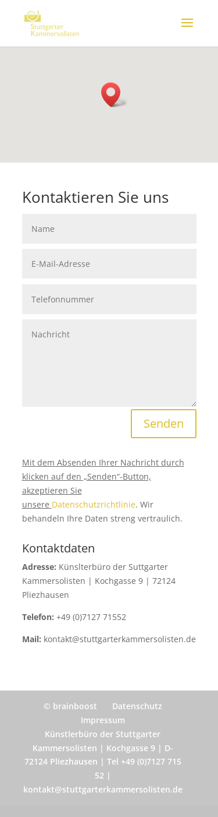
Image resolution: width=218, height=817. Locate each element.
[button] (114, 94)
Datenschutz (137, 706)
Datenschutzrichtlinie (93, 504)
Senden (164, 423)
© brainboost (70, 706)
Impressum (103, 720)
